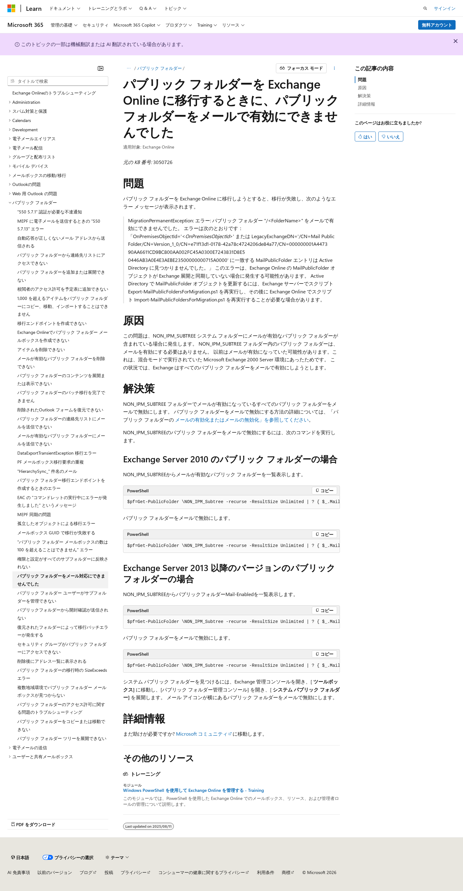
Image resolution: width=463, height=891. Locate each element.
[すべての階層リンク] (128, 68)
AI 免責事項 (18, 872)
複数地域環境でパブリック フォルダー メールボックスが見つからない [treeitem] (61, 691)
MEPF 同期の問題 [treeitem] (34, 514)
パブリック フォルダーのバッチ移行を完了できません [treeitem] (61, 396)
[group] (231, 502)
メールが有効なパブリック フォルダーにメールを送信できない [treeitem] (61, 440)
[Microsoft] (11, 8)
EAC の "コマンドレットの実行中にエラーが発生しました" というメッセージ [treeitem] (62, 501)
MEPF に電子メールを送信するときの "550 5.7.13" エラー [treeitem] (58, 225)
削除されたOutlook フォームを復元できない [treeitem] (60, 410)
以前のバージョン (54, 872)
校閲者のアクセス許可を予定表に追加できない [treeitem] (62, 289)
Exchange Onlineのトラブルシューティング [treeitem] (54, 93)
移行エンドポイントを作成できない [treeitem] (52, 323)
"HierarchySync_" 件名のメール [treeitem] (47, 471)
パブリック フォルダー (159, 68)
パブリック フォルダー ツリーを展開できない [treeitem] (61, 738)
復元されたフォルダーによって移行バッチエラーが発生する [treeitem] (62, 631)
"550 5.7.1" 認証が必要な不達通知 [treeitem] (49, 212)
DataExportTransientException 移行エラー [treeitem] (56, 453)
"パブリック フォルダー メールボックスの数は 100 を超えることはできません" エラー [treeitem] (62, 546)
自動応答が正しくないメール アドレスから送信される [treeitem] (61, 242)
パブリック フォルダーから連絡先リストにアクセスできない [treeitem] (61, 259)
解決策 (364, 96)
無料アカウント (437, 25)
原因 (362, 87)
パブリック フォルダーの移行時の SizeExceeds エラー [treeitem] (62, 674)
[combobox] (57, 81)
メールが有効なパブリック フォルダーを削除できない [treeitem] (61, 362)
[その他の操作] (334, 68)
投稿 (109, 872)
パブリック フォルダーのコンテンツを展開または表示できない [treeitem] (61, 379)
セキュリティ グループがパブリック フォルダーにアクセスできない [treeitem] (61, 648)
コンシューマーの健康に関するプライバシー (201, 872)
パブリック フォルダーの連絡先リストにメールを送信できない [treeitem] (61, 423)
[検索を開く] (425, 8)
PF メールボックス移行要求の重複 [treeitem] (50, 462)
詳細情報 (366, 104)
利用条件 (265, 872)
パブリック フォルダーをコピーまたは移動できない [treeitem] (61, 725)
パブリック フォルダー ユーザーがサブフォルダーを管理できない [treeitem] (61, 597)
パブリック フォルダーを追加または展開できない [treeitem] (61, 276)
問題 (362, 79)
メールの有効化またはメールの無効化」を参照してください (242, 419)
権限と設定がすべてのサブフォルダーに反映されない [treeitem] (62, 563)
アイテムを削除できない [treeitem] (41, 349)
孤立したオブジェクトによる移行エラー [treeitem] (56, 523)
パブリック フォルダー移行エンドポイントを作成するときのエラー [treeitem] (61, 484)
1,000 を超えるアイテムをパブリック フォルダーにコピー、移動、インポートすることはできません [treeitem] (62, 306)
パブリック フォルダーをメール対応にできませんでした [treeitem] (61, 580)
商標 (286, 872)
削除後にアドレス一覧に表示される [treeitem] (52, 661)
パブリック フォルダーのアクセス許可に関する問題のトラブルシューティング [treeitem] (61, 708)
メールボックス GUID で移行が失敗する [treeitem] (56, 533)
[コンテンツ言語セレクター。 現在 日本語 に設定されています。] (20, 857)
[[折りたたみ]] (100, 68)
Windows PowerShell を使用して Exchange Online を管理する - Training (193, 790)
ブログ (85, 872)
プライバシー (134, 872)
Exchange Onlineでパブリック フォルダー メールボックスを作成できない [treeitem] (62, 336)
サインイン (445, 8)
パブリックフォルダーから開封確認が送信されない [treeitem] (62, 614)
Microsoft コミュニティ (202, 733)
